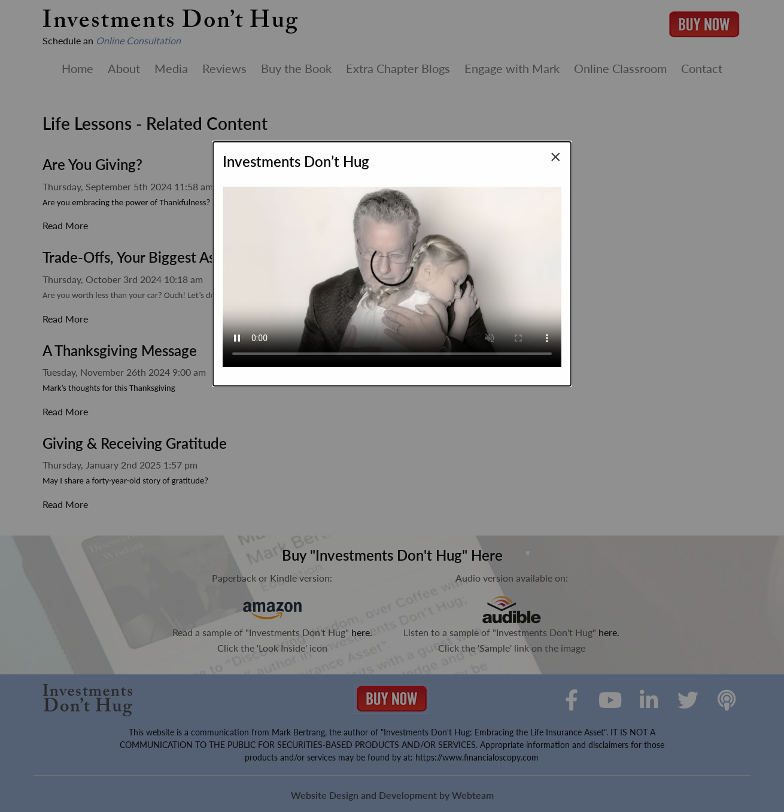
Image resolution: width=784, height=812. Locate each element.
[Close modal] (555, 156)
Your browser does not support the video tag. (392, 272)
